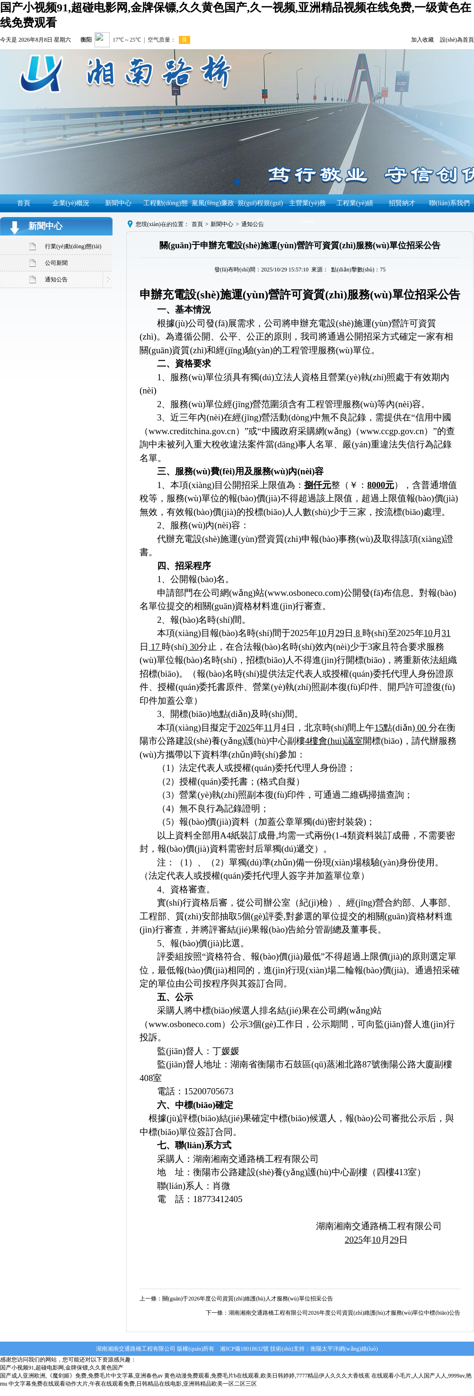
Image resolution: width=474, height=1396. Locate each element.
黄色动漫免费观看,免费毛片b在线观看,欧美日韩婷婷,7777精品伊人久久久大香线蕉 (267, 1375)
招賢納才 (402, 203)
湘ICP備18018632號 (244, 1348)
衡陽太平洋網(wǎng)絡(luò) (344, 1348)
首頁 (23, 203)
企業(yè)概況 (71, 203)
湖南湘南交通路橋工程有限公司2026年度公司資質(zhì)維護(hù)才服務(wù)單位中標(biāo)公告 (344, 1312)
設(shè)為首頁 (457, 39)
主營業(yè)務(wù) (307, 212)
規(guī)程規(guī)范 (260, 212)
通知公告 (56, 279)
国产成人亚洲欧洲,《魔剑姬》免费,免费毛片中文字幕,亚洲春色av (81, 1375)
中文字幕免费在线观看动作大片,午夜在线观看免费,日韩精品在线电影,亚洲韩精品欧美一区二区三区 (133, 1383)
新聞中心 (118, 203)
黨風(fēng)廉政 (213, 203)
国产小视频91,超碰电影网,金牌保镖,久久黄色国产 (61, 1367)
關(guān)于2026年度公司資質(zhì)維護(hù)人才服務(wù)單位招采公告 (247, 1298)
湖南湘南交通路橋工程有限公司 (136, 1348)
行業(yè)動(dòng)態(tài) (73, 246)
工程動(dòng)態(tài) (165, 212)
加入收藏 (422, 39)
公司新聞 (56, 263)
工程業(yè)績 (355, 203)
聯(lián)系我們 (449, 203)
